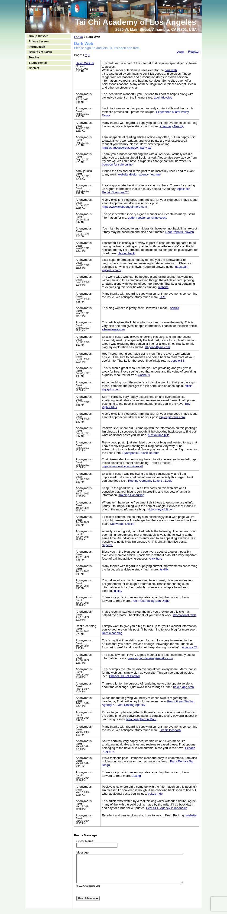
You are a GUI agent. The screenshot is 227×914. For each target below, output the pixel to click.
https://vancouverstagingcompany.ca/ (127, 147)
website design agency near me (139, 174)
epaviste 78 (190, 647)
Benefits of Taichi (40, 52)
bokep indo (155, 793)
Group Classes (39, 36)
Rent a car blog (112, 633)
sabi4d (174, 308)
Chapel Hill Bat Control (124, 676)
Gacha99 (144, 375)
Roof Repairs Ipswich (179, 232)
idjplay (118, 590)
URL (162, 297)
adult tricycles (163, 97)
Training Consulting (131, 495)
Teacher (34, 57)
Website (191, 815)
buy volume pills (158, 435)
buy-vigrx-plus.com (172, 417)
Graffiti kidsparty (170, 730)
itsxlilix (163, 569)
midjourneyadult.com (160, 509)
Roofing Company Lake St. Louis (150, 480)
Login (180, 51)
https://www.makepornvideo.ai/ (122, 466)
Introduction (37, 46)
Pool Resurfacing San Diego (150, 600)
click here (155, 558)
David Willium (85, 63)
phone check (126, 253)
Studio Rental (38, 62)
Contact (34, 68)
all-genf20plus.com (157, 347)
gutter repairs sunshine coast (147, 217)
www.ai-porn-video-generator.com (150, 658)
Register (193, 51)
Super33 (107, 545)
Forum (78, 37)
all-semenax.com (113, 329)
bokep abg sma (183, 687)
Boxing (136, 775)
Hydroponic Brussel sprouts (140, 453)
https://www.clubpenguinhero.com (124, 206)
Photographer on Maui (141, 719)
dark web (171, 70)
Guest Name (84, 841)
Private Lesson (39, 41)
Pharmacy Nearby (171, 126)
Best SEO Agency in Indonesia (166, 808)
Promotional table (184, 615)
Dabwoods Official (122, 523)
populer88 (177, 360)
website (163, 287)
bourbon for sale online (117, 164)
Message (82, 852)
